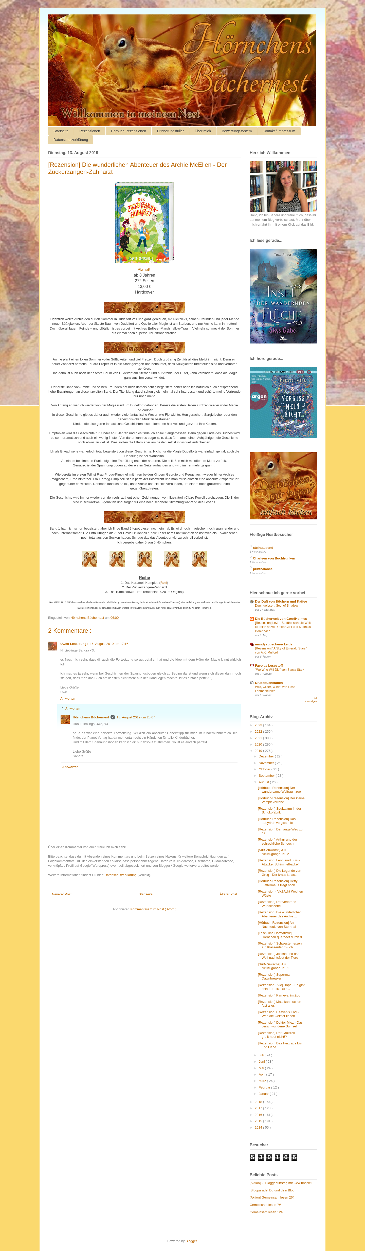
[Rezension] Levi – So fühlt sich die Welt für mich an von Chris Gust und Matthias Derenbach (283, 627)
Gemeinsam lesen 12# (266, 1212)
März (263, 1081)
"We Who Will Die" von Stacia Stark (279, 670)
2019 (259, 751)
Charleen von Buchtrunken (274, 558)
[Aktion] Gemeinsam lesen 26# (272, 1197)
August (264, 782)
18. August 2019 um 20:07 (136, 717)
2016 (259, 1115)
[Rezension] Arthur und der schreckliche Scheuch (277, 841)
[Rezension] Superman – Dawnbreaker (276, 977)
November (267, 763)
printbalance (262, 569)
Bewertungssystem (237, 131)
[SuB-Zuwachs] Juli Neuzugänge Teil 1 (273, 966)
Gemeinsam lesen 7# (265, 1205)
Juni (262, 1061)
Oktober (265, 769)
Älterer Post (228, 894)
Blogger (191, 1241)
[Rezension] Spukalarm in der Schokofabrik (279, 810)
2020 (259, 744)
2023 (259, 725)
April (262, 1074)
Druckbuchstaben (269, 683)
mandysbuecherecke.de (273, 644)
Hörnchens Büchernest (91, 717)
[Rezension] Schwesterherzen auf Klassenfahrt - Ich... (280, 945)
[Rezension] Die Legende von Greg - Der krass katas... (279, 873)
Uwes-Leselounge (74, 644)
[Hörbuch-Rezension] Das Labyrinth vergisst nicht (277, 821)
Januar (264, 1094)
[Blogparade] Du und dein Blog (272, 1190)
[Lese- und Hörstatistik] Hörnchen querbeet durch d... (281, 935)
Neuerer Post (61, 894)
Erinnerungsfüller (170, 131)
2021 (259, 738)
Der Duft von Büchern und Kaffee (281, 601)
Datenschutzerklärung (70, 140)
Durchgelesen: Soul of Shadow (276, 605)
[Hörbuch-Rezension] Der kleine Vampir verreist (281, 800)
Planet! (144, 269)
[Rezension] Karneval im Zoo (279, 995)
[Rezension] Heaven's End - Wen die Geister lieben (278, 1014)
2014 (259, 1127)
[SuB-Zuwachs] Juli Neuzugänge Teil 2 (273, 852)
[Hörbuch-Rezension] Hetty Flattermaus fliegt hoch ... (278, 883)
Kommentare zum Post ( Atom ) (153, 909)
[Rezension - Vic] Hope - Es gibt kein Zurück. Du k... (281, 987)
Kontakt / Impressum (279, 131)
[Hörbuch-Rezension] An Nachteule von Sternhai (277, 925)
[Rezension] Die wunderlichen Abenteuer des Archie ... (279, 914)
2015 (259, 1121)
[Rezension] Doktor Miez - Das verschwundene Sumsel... (280, 1024)
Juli (262, 1055)
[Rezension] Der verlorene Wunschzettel (277, 904)
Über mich (203, 131)
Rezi (163, 583)
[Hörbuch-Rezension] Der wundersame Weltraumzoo (279, 790)
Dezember (267, 756)
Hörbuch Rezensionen (128, 131)
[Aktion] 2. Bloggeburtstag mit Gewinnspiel (281, 1183)
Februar (265, 1087)
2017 (259, 1108)
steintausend (263, 548)
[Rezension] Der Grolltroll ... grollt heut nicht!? (278, 1035)
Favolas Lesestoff (269, 665)
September (267, 775)
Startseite (60, 131)
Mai (262, 1068)
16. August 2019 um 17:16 (109, 644)
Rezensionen (89, 131)
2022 (259, 731)
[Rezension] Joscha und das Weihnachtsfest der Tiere (278, 956)
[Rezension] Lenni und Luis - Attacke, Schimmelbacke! (279, 862)
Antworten (67, 698)
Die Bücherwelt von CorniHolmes (281, 619)
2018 (259, 1102)
